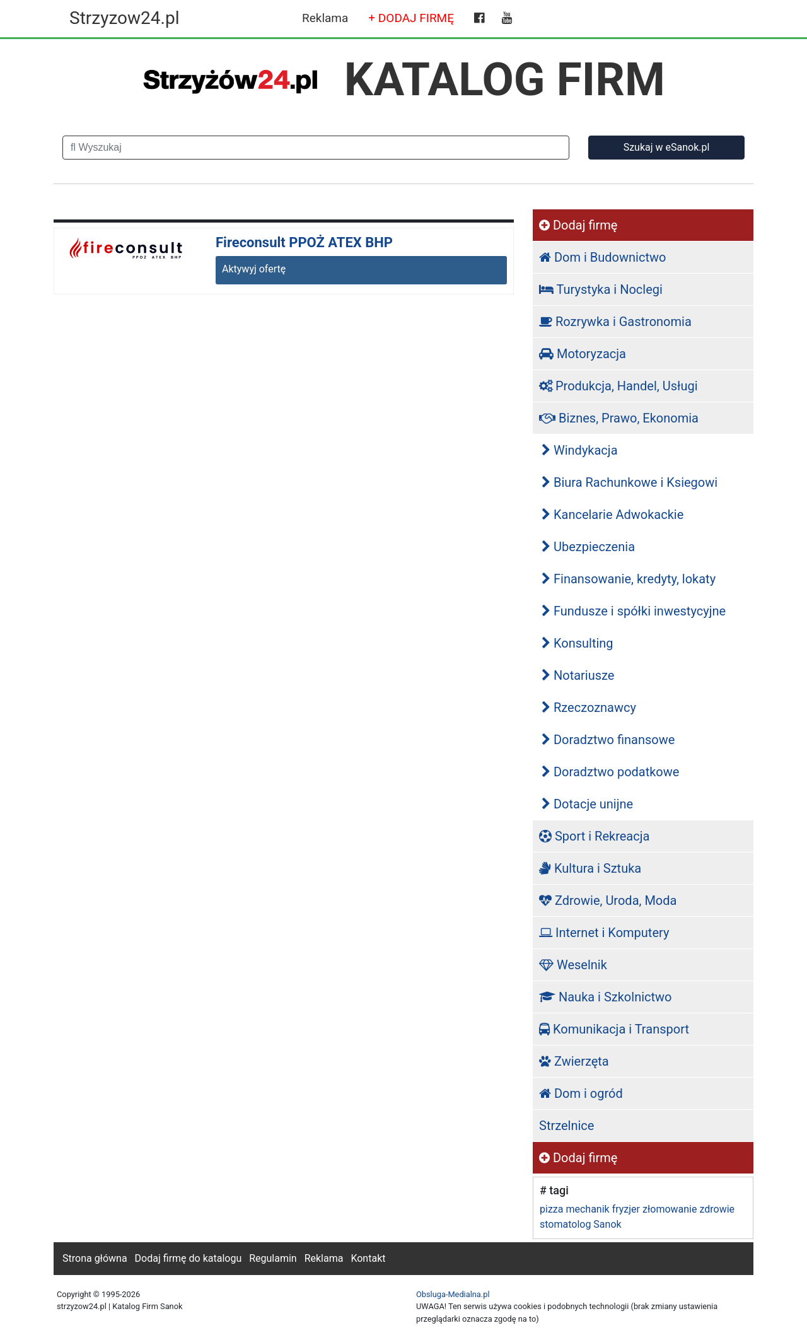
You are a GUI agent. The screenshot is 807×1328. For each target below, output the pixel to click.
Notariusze (578, 675)
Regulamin (273, 1258)
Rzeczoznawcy (589, 707)
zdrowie (716, 1209)
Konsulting (577, 643)
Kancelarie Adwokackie (612, 514)
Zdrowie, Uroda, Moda (607, 900)
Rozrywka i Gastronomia (615, 321)
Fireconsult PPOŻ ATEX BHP (304, 242)
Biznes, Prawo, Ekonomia (619, 418)
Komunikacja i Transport (614, 1029)
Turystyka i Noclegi (601, 289)
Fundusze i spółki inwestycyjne (634, 611)
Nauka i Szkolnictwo (605, 997)
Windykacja (580, 450)
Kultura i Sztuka (590, 868)
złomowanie (669, 1209)
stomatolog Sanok (581, 1224)
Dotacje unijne (587, 804)
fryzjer (626, 1209)
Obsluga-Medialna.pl (453, 1294)
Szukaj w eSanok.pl (667, 147)
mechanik (587, 1209)
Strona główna (94, 1258)
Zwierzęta (574, 1061)
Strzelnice (566, 1125)
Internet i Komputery (604, 932)
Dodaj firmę (578, 225)
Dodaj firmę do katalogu (188, 1258)
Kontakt (368, 1258)
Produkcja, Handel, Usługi (618, 385)
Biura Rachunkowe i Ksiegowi (629, 482)
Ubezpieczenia (588, 546)
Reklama (325, 18)
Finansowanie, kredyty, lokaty (629, 578)
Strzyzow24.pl (124, 18)
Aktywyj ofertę (254, 269)
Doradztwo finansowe (608, 739)
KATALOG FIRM (504, 79)
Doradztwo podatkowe (610, 771)
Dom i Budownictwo (602, 257)
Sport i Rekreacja (594, 836)
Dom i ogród (581, 1093)
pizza (551, 1209)
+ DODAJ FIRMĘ (411, 18)
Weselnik (573, 964)
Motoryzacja (582, 353)
